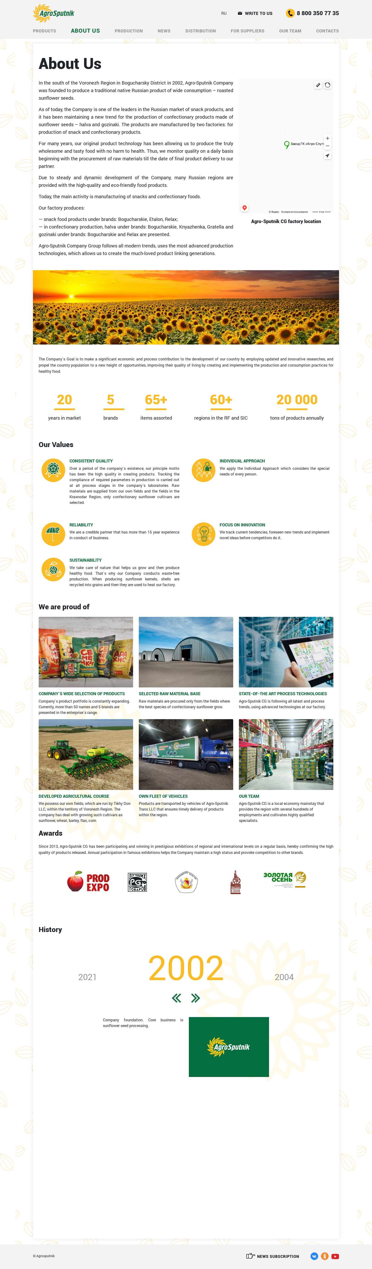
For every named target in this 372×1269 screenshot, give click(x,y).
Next (339, 527)
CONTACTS (327, 30)
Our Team (290, 30)
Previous (32, 527)
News (164, 30)
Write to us (255, 13)
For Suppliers (248, 30)
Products (44, 30)
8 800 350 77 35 (312, 13)
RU (224, 13)
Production (129, 30)
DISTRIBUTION (201, 30)
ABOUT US (85, 30)
